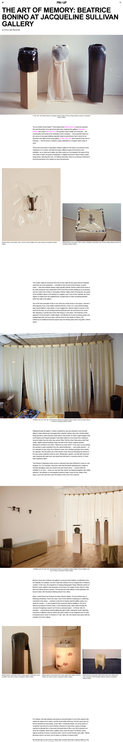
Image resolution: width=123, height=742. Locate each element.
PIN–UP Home (66, 730)
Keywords (35, 730)
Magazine (65, 726)
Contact (65, 725)
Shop (64, 728)
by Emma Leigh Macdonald (11, 30)
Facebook (82, 739)
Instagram (73, 739)
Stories (35, 725)
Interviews (36, 726)
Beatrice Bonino (69, 127)
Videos (34, 728)
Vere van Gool (50, 131)
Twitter (65, 739)
